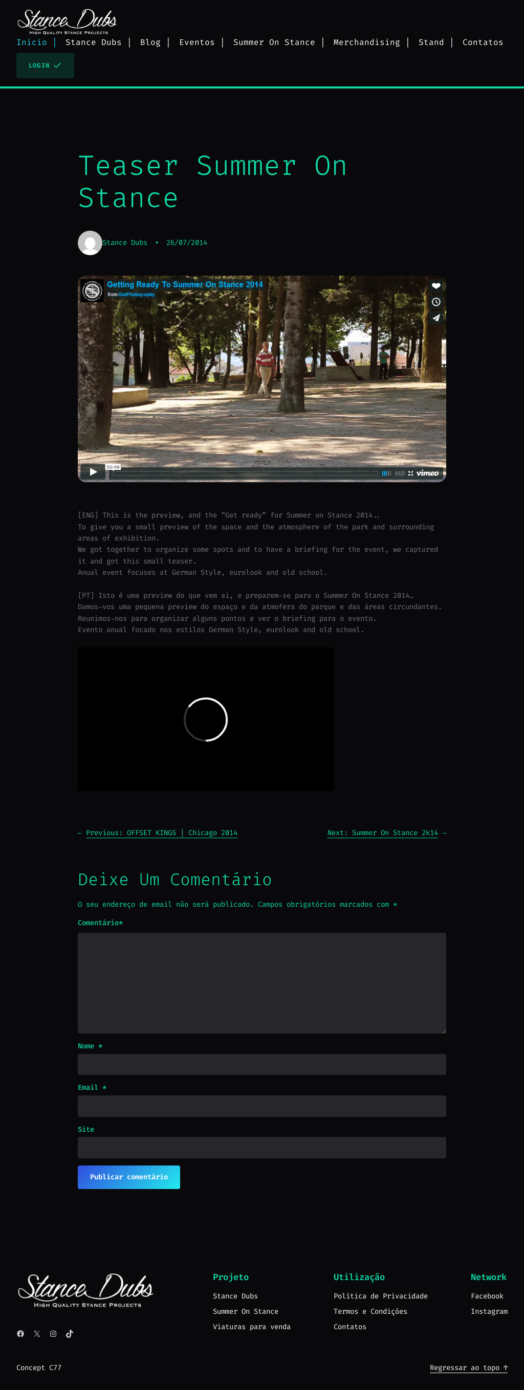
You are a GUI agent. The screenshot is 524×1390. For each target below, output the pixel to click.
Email (92, 1087)
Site (86, 1129)
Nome (90, 1046)
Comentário (100, 923)
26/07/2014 (186, 243)
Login (45, 65)
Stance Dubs (124, 243)
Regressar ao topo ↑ (469, 1368)
